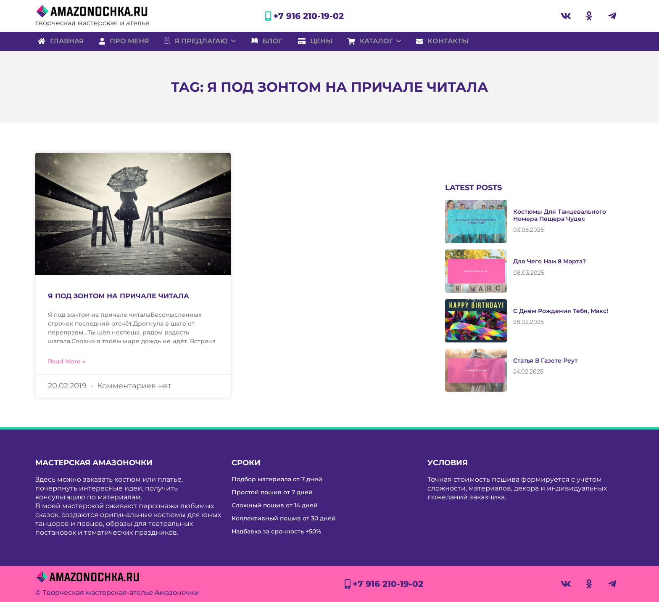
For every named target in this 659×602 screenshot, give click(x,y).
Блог (269, 41)
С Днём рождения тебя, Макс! (560, 311)
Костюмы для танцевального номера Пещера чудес (559, 215)
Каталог (379, 41)
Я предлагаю (201, 41)
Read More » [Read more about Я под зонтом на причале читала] (66, 361)
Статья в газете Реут (545, 360)
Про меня (123, 41)
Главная (58, 41)
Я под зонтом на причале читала (118, 296)
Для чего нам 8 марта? (549, 261)
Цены (319, 41)
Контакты (449, 41)
